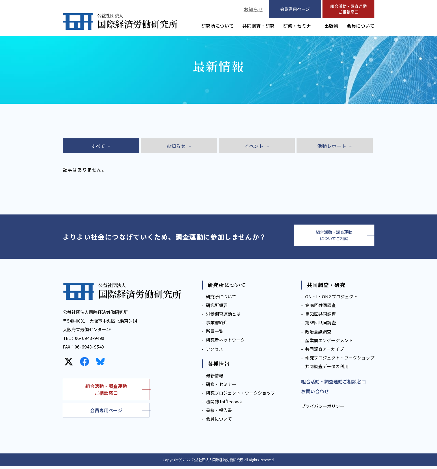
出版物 (331, 25)
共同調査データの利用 (326, 369)
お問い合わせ (315, 394)
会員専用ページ (106, 413)
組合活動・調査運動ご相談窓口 (348, 9)
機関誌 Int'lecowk (224, 404)
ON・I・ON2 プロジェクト (331, 300)
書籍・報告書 (219, 413)
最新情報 (214, 378)
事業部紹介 (217, 326)
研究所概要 (217, 308)
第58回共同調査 (320, 326)
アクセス (214, 352)
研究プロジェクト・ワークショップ (240, 396)
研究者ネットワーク (225, 343)
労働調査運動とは (223, 317)
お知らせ (253, 9)
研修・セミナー (299, 25)
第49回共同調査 (320, 308)
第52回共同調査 (320, 317)
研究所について (217, 25)
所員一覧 (214, 334)
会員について (360, 25)
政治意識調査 (318, 335)
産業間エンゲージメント (329, 343)
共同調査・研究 (258, 25)
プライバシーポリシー (322, 409)
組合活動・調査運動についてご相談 (334, 237)
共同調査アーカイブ (324, 352)
